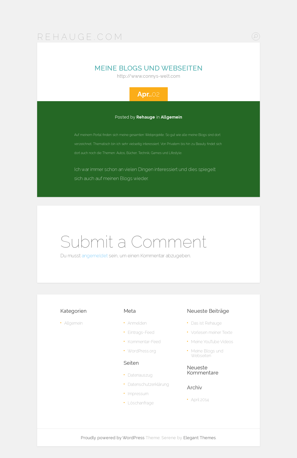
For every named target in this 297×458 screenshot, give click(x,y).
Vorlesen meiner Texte (211, 332)
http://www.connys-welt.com (148, 76)
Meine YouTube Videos (212, 341)
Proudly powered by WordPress (113, 437)
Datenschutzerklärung (148, 384)
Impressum (138, 393)
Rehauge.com (80, 37)
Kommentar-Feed (144, 341)
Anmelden (137, 323)
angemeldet (95, 255)
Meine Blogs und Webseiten (148, 68)
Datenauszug (140, 375)
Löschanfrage (141, 402)
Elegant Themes (199, 437)
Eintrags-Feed (141, 332)
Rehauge (145, 117)
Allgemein (171, 117)
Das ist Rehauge (206, 323)
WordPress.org (142, 350)
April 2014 (200, 399)
